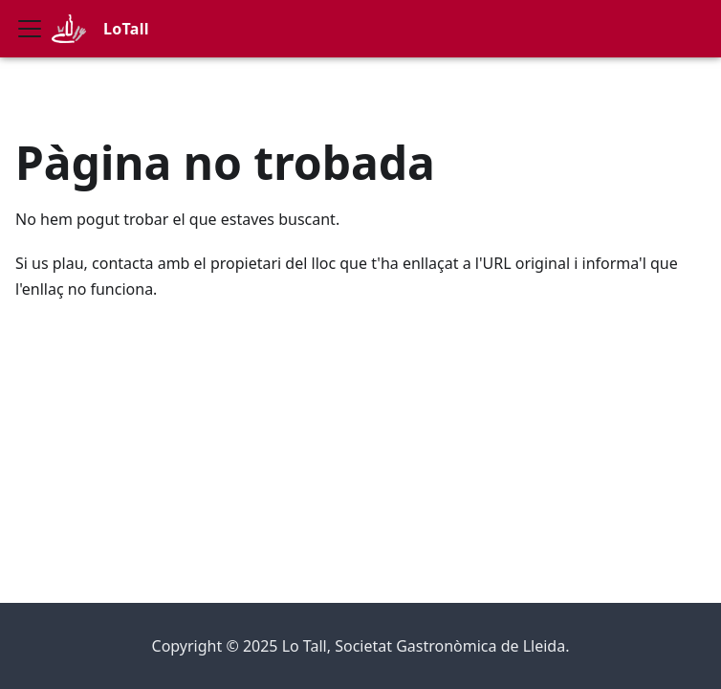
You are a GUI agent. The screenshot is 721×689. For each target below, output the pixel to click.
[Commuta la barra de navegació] (29, 28)
